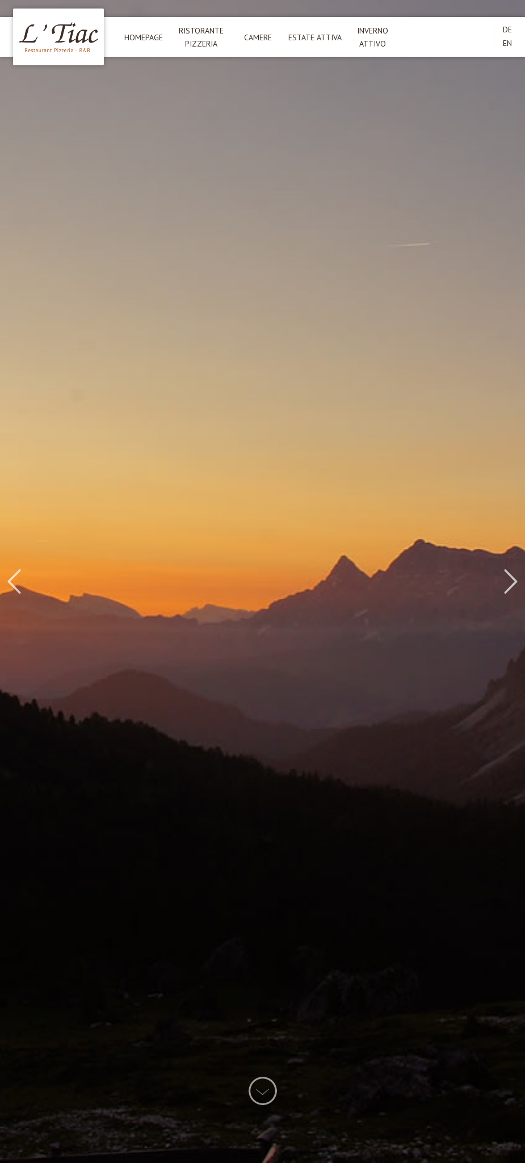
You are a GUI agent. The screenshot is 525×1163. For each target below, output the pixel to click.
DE (507, 29)
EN (507, 43)
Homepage (143, 37)
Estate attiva (315, 37)
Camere (258, 37)
